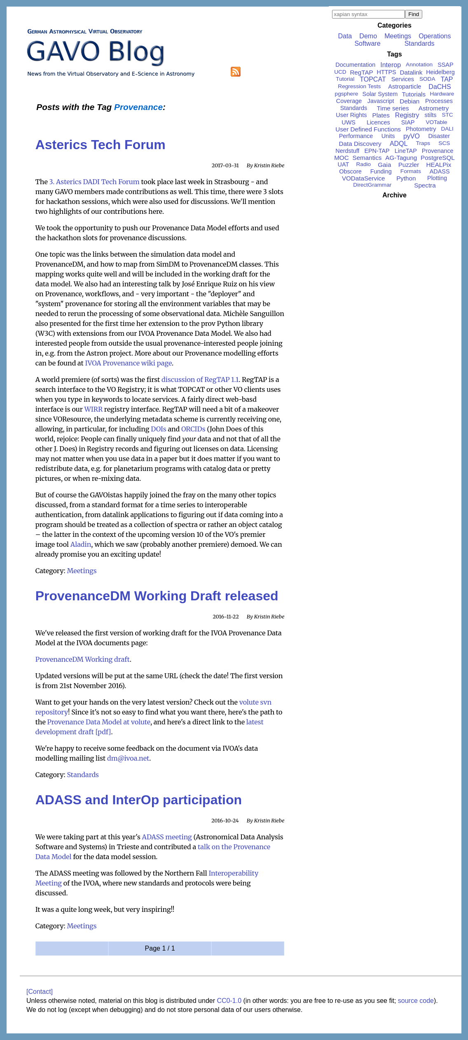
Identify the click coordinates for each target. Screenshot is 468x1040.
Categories (394, 25)
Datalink (411, 72)
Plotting (437, 178)
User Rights (351, 115)
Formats (410, 171)
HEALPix (439, 164)
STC (447, 115)
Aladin (80, 544)
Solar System (380, 94)
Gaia (384, 164)
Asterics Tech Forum (100, 144)
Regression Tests (359, 86)
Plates (381, 115)
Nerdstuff (347, 151)
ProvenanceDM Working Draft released (156, 595)
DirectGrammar (372, 185)
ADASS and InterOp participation (138, 799)
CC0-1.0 (229, 1000)
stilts (431, 115)
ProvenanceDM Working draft (82, 659)
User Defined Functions (368, 129)
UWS (349, 122)
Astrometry (434, 108)
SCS (444, 143)
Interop (390, 64)
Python (406, 178)
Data (345, 36)
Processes (439, 101)
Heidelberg (440, 72)
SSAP (445, 64)
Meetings (81, 571)
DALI (447, 129)
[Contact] (39, 991)
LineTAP (406, 151)
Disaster (439, 136)
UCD (340, 72)
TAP (447, 79)
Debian (409, 101)
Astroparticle (404, 86)
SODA (427, 79)
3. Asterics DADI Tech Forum (94, 182)
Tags (394, 54)
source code (416, 1000)
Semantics (367, 157)
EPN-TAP (376, 151)
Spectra (424, 185)
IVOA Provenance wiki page (128, 363)
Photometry (421, 129)
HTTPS (386, 72)
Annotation (419, 64)
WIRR (93, 409)
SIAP (408, 122)
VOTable (436, 122)
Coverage (349, 101)
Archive (394, 195)
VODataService (363, 178)
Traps (423, 143)
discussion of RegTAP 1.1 (200, 379)
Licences (378, 122)
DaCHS (439, 86)
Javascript (380, 101)
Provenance (438, 151)
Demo (368, 36)
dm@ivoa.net (128, 758)
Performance (356, 136)
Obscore (350, 171)
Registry (407, 115)
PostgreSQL (438, 157)
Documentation (355, 64)
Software (367, 43)
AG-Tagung (401, 157)
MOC (341, 157)
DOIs (158, 429)
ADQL (399, 143)
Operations (435, 36)
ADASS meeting (167, 837)
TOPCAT (373, 79)
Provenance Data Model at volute (98, 722)
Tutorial (345, 79)
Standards (83, 775)
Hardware (442, 94)
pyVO (411, 136)
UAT (343, 164)
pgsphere (346, 94)
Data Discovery (360, 143)
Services (402, 79)
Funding (381, 171)
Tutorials (414, 94)
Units (388, 136)
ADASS (440, 171)
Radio (363, 164)
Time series (393, 108)
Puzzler (408, 164)
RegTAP (361, 72)
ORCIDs (193, 429)
